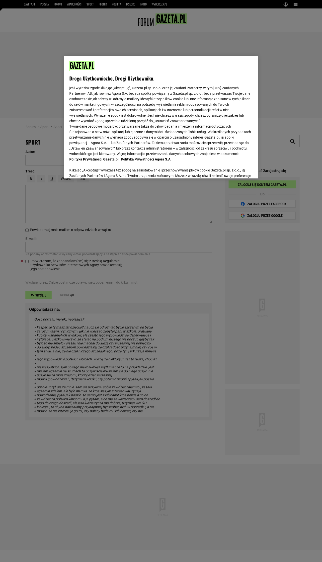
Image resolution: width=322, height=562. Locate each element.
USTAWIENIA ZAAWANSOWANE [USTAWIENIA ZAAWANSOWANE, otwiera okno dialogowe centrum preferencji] (102, 168)
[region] (160, 116)
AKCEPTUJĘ (235, 169)
